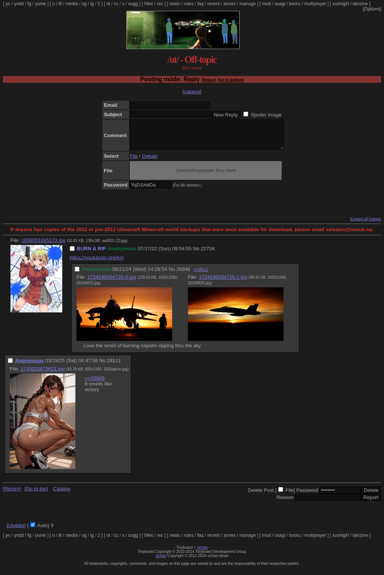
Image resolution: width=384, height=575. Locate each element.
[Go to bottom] (231, 80)
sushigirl (340, 3)
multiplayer (315, 3)
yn (8, 3)
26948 (183, 275)
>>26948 (95, 384)
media (72, 3)
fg (29, 3)
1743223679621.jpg (43, 374)
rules (189, 3)
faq (200, 3)
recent (213, 3)
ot (108, 3)
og (84, 3)
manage (248, 3)
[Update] (16, 531)
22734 (207, 254)
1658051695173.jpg (43, 246)
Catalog (61, 494)
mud (266, 3)
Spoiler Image (266, 115)
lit (60, 3)
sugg (133, 3)
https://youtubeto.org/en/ (97, 263)
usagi (279, 3)
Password (307, 496)
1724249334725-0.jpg (111, 282)
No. (197, 254)
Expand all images (365, 225)
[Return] (208, 80)
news (175, 3)
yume (40, 3)
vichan (202, 553)
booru (295, 3)
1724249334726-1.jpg (223, 282)
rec (160, 3)
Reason (285, 503)
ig (92, 3)
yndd (19, 3)
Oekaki (150, 161)
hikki (148, 3)
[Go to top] (36, 494)
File (134, 161)
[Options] (372, 9)
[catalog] (192, 91)
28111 (114, 366)
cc (116, 3)
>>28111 (200, 275)
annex (230, 3)
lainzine (360, 3)
